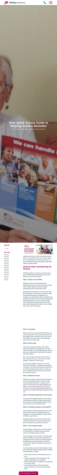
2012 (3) (6, 279)
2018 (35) (6, 269)
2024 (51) (6, 258)
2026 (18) (6, 254)
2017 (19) (6, 270)
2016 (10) (6, 272)
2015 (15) (6, 274)
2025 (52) (6, 256)
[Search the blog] (12, 248)
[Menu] (51, 2)
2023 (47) (6, 260)
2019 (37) (6, 267)
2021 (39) (6, 263)
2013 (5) (6, 278)
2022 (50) (6, 262)
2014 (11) (6, 276)
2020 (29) (6, 265)
